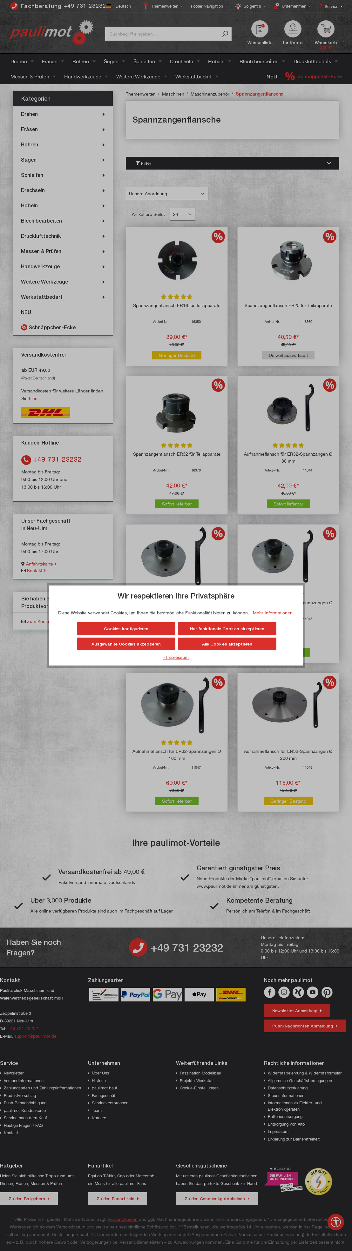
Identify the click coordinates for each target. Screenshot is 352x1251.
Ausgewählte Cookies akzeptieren (126, 643)
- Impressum (176, 657)
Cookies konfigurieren (126, 628)
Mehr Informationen (273, 612)
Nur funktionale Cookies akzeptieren (227, 628)
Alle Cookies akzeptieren (227, 643)
